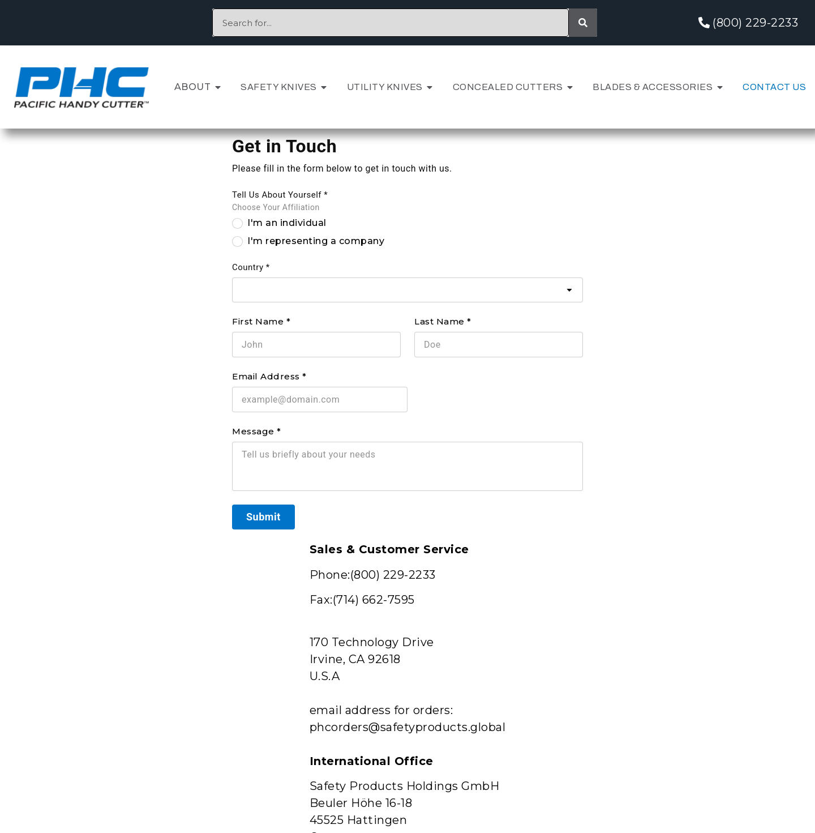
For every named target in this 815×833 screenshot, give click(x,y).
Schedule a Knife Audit (243, 693)
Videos (198, 719)
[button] (217, 87)
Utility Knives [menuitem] (385, 87)
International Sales (726, 693)
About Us (205, 641)
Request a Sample (228, 667)
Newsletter (540, 641)
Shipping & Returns (722, 667)
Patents (366, 641)
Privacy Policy (709, 719)
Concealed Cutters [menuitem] (508, 87)
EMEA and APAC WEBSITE (373, 535)
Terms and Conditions (730, 745)
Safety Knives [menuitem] (279, 87)
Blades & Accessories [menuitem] (653, 87)
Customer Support (721, 641)
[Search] (583, 22)
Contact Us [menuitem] (774, 87)
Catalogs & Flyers (229, 745)
